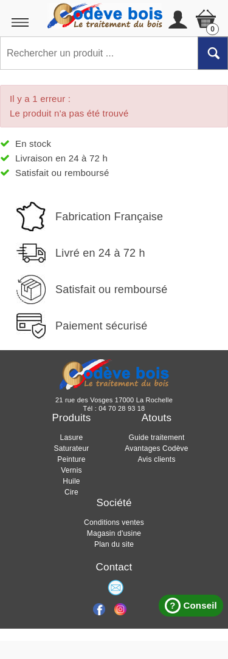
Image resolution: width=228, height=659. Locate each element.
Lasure (71, 437)
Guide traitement (157, 437)
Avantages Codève (156, 448)
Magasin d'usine (114, 533)
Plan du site (114, 544)
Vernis (71, 470)
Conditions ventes (114, 522)
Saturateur (71, 448)
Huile (71, 481)
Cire (71, 492)
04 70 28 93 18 (121, 408)
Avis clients (156, 459)
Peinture (71, 459)
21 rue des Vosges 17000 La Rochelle (114, 400)
